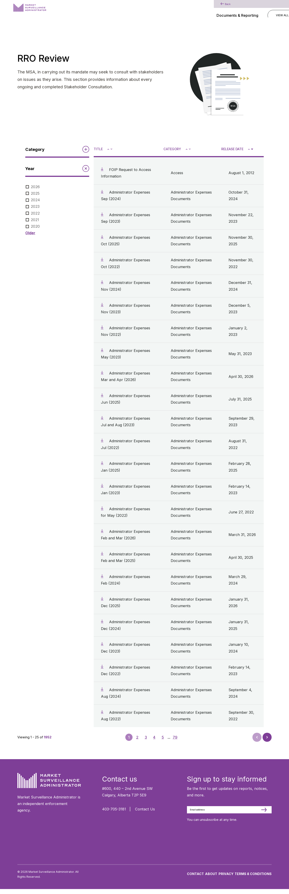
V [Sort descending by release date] (252, 149)
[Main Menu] (269, 10)
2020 (35, 226)
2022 (35, 213)
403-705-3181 (114, 809)
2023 (35, 206)
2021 (35, 220)
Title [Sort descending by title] (98, 149)
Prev (257, 738)
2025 (35, 193)
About (211, 878)
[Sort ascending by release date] (249, 149)
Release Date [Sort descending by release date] (232, 149)
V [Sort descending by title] (111, 149)
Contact (195, 878)
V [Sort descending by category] (189, 149)
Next (267, 736)
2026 (35, 187)
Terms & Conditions (253, 878)
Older (30, 233)
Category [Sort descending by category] (172, 149)
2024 (35, 200)
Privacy (226, 878)
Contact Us (145, 809)
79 (175, 737)
